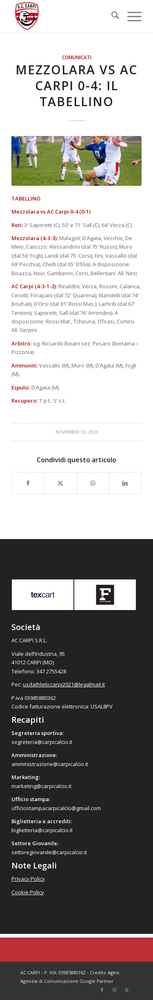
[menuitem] (111, 16)
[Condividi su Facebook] (28, 483)
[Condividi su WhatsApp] (93, 483)
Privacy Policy (28, 878)
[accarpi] (63, 16)
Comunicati (76, 57)
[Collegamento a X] (126, 990)
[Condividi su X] (60, 483)
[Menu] (130, 16)
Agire (113, 972)
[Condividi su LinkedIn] (125, 483)
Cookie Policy (27, 892)
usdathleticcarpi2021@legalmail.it (64, 684)
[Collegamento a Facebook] (102, 990)
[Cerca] (111, 16)
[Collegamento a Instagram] (114, 990)
